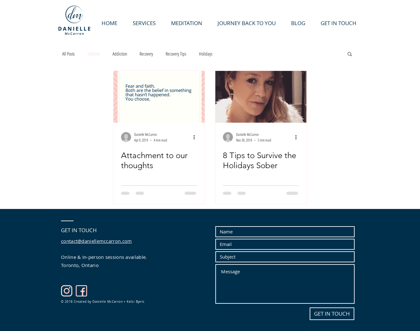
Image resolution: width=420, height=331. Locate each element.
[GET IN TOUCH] (332, 313)
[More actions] (196, 137)
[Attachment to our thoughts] (159, 97)
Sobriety (93, 54)
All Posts (68, 54)
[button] (350, 54)
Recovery (146, 54)
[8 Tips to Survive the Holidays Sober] (261, 97)
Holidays (206, 54)
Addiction (120, 54)
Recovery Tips (176, 54)
